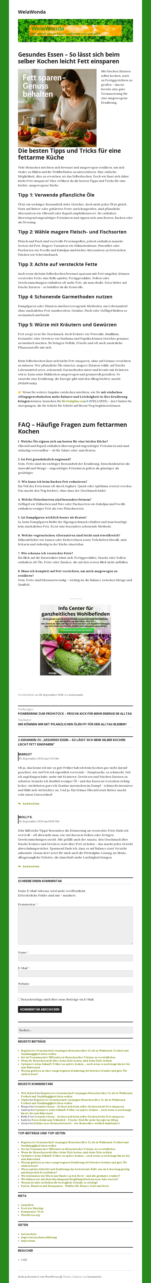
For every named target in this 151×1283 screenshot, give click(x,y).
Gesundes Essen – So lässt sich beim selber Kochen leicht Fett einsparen (79, 1106)
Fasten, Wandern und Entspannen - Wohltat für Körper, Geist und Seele (65, 1186)
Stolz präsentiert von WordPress (38, 1276)
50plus (25, 1099)
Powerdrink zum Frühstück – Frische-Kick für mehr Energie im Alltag (75, 1120)
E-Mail (24, 968)
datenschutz (28, 1234)
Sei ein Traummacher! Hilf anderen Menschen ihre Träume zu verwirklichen (68, 1057)
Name (23, 952)
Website (23, 984)
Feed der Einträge (32, 1208)
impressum (28, 1240)
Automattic (94, 1276)
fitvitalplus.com (74, 401)
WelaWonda (32, 12)
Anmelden (27, 1205)
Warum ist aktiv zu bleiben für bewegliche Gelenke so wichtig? (59, 1182)
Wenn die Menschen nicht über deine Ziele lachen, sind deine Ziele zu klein (66, 1060)
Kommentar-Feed (32, 1211)
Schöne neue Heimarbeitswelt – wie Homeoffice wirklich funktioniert (77, 1123)
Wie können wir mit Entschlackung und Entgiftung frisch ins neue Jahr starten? (69, 1179)
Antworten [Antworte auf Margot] (30, 803)
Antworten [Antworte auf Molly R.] (30, 866)
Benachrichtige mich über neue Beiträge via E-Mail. (57, 999)
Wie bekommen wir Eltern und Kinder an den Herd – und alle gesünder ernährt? (70, 1176)
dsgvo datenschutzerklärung (39, 1237)
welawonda (76, 694)
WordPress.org (30, 1215)
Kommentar (28, 904)
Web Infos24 (28, 1093)
